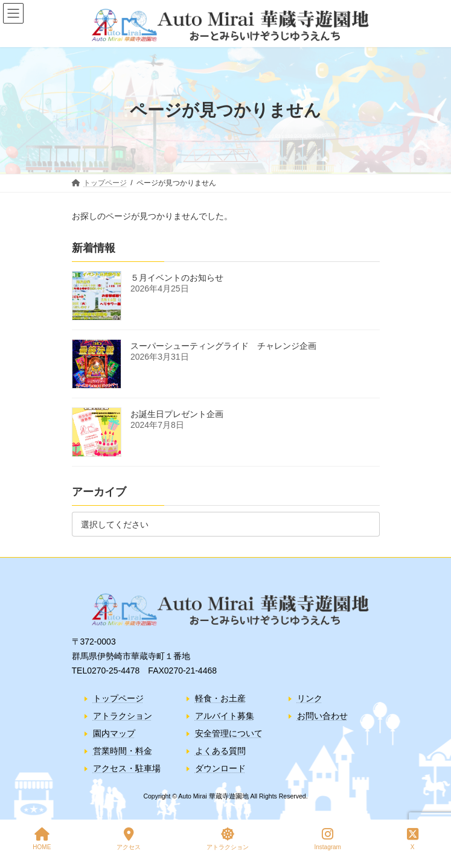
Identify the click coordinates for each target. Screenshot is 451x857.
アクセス (129, 838)
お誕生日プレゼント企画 (176, 414)
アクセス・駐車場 (127, 769)
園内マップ (114, 733)
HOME (42, 838)
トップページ (118, 698)
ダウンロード (220, 769)
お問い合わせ (322, 716)
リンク (309, 698)
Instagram (327, 838)
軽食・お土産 (220, 698)
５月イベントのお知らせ (176, 277)
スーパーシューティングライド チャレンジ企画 (223, 346)
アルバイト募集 (224, 716)
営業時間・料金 (122, 751)
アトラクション (122, 716)
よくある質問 (220, 751)
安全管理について (229, 733)
